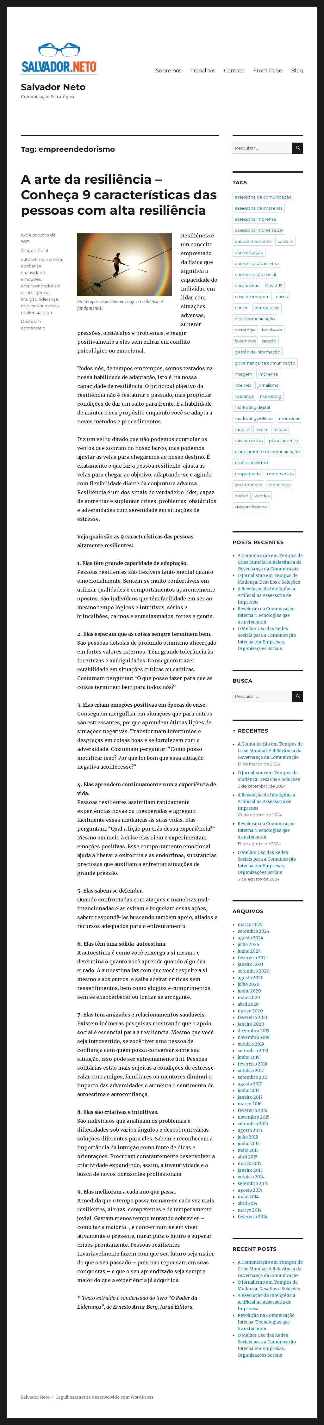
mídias (280, 429)
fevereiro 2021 (253, 958)
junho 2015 (248, 1143)
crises (282, 296)
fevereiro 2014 (252, 1216)
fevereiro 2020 (253, 1017)
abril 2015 (247, 1157)
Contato (234, 71)
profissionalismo (251, 462)
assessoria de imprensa (259, 208)
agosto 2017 (250, 1084)
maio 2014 (248, 1197)
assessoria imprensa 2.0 (259, 230)
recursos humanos (40, 305)
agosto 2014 (250, 1190)
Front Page (267, 71)
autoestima (32, 259)
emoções (31, 279)
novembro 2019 (253, 1037)
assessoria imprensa (255, 219)
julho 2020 (248, 984)
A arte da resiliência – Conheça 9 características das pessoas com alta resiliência (119, 194)
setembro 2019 (253, 1050)
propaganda (248, 473)
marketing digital (252, 407)
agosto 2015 (250, 1130)
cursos (241, 307)
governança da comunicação (265, 362)
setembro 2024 (254, 931)
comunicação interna (257, 263)
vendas (262, 495)
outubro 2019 (251, 1044)
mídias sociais (249, 440)
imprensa (268, 374)
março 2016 (249, 1104)
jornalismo (268, 385)
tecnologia (279, 484)
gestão (269, 340)
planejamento (283, 440)
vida (47, 312)
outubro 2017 (251, 1070)
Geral (42, 250)
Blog (297, 71)
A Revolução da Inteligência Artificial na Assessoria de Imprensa (266, 595)
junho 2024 (249, 951)
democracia (266, 307)
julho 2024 (248, 944)
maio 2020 (249, 997)
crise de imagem (252, 296)
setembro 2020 (254, 971)
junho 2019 (248, 1057)
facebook (272, 329)
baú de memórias (253, 241)
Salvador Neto (53, 87)
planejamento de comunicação (267, 451)
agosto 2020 (251, 977)
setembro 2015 (253, 1124)
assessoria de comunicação (263, 197)
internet (243, 385)
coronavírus (247, 285)
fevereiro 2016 (252, 1110)
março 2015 (249, 1163)
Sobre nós (168, 71)
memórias (289, 418)
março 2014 (250, 1210)
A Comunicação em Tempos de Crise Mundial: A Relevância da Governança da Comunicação (270, 562)
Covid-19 (274, 285)
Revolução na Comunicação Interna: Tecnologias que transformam (266, 615)
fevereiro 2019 (252, 1064)
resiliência (31, 312)
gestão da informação (257, 351)
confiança (31, 265)
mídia (261, 429)
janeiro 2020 (251, 1024)
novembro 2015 (253, 1117)
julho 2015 (248, 1137)
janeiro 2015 (250, 1170)
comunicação (249, 252)
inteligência (38, 292)
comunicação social (255, 274)
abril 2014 (248, 1203)
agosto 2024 (251, 938)
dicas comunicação (255, 318)
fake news (245, 340)
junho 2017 (248, 1090)
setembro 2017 (253, 1077)
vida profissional (251, 506)
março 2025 (250, 924)
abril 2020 (248, 1004)
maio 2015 (248, 1150)
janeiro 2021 (250, 964)
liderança (48, 299)
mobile (242, 429)
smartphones (248, 484)
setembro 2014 (253, 1183)
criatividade (33, 272)
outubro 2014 (251, 1177)
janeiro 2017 (250, 1097)
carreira (54, 259)
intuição (29, 299)
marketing (271, 396)
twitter (241, 495)
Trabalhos (202, 71)
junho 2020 (249, 991)
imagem (243, 374)
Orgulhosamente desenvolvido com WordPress (104, 1397)
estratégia (245, 329)
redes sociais (280, 473)
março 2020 (250, 1011)
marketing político (254, 418)
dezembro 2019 (253, 1031)
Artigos (28, 250)
